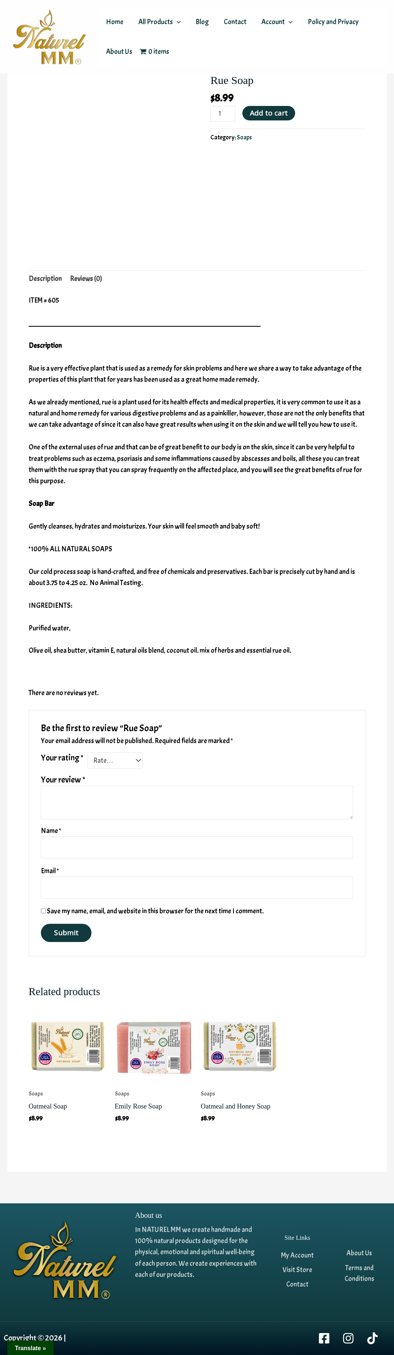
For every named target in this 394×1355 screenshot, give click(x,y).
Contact (232, 21)
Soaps (245, 138)
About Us (119, 51)
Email (50, 872)
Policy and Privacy (329, 21)
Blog (200, 21)
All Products (158, 21)
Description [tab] (45, 279)
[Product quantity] (223, 114)
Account (273, 21)
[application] (176, 21)
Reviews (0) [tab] (86, 279)
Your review (63, 780)
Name (51, 831)
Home (114, 21)
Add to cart (269, 113)
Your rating (62, 758)
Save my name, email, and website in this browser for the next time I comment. (155, 913)
